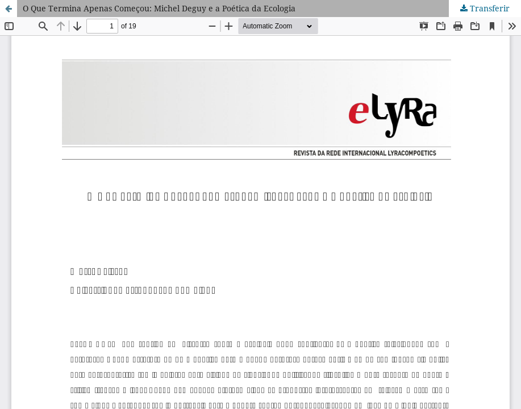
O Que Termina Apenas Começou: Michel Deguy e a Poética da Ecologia (159, 8)
